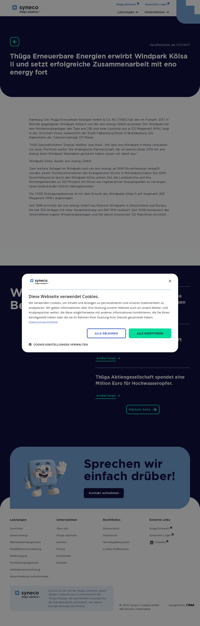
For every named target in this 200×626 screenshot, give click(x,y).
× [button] (169, 281)
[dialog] (100, 313)
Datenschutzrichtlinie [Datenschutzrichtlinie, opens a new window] (43, 322)
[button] (58, 344)
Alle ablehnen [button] (106, 333)
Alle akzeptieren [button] (150, 333)
